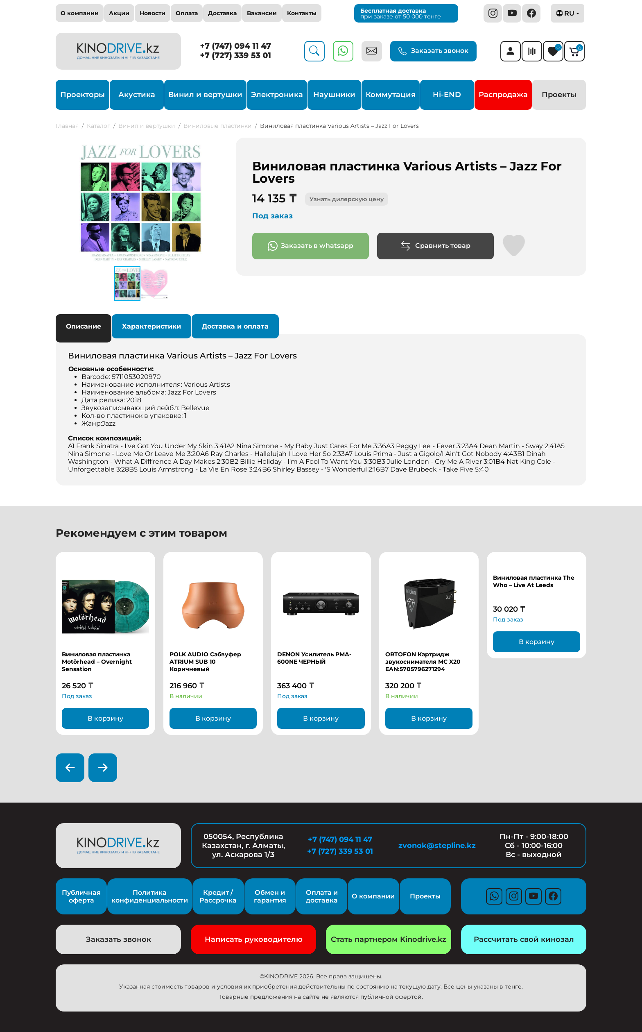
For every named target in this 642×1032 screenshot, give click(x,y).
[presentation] (70, 767)
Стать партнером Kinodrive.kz (388, 939)
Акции (119, 13)
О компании (80, 13)
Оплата (187, 13)
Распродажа (503, 94)
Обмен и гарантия (270, 896)
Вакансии (262, 13)
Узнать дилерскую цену (347, 199)
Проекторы (82, 94)
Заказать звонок (433, 51)
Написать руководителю (254, 939)
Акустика (136, 94)
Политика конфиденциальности (149, 896)
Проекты (559, 94)
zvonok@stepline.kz (437, 845)
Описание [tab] (83, 326)
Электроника (277, 94)
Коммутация (391, 94)
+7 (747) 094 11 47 (235, 46)
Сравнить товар (435, 246)
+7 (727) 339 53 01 (235, 55)
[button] (218, 145)
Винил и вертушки (205, 94)
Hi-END (447, 94)
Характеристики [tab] (151, 326)
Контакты (301, 13)
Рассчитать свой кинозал (524, 939)
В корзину (105, 718)
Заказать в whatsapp (310, 246)
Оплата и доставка (322, 896)
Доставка (222, 13)
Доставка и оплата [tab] (235, 326)
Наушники (334, 94)
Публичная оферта (81, 896)
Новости (152, 13)
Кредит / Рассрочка (218, 896)
